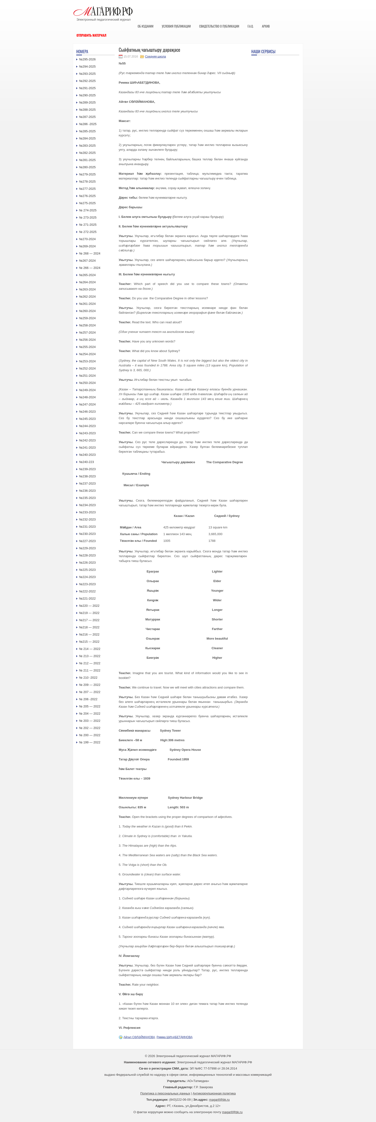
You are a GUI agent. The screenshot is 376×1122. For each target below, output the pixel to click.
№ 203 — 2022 (89, 721)
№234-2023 (87, 505)
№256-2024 (87, 339)
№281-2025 (87, 160)
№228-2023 (87, 555)
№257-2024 (87, 332)
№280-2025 (87, 167)
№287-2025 (87, 117)
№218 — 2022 (89, 627)
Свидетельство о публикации (219, 26)
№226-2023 (87, 562)
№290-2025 (87, 95)
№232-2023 (87, 519)
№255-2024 (87, 347)
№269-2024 (87, 246)
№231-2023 (87, 526)
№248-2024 (87, 397)
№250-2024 (87, 383)
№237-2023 (87, 483)
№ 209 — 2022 (89, 685)
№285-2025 (87, 131)
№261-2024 (87, 304)
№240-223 (86, 462)
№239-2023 (87, 469)
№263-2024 (87, 289)
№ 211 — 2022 (89, 670)
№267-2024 (87, 260)
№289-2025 (87, 102)
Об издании (145, 26)
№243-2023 (87, 433)
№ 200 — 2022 (89, 735)
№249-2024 (87, 390)
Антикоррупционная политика (214, 1093)
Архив (266, 26)
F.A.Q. (250, 26)
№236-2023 (87, 490)
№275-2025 (87, 203)
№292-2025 (87, 81)
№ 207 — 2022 (89, 692)
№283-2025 (87, 145)
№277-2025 (87, 189)
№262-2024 (87, 296)
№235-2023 (87, 498)
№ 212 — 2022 (89, 663)
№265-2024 (87, 275)
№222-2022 (87, 591)
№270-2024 (87, 239)
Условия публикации (176, 26)
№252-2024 (87, 368)
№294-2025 (87, 66)
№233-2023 (87, 512)
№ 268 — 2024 (89, 253)
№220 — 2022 (89, 605)
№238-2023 (87, 476)
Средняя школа (155, 56)
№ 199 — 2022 (89, 742)
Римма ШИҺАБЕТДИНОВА (175, 1037)
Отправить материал (91, 35)
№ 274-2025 (88, 210)
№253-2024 (87, 361)
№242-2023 (87, 440)
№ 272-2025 (88, 232)
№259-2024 (87, 318)
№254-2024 (87, 354)
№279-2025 (87, 174)
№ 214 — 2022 (89, 649)
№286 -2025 (88, 124)
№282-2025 (87, 153)
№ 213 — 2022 (89, 656)
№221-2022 (87, 598)
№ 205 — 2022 (89, 706)
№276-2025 (87, 196)
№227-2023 (87, 541)
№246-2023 (87, 411)
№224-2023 (87, 577)
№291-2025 (87, 88)
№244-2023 (87, 426)
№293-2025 (87, 73)
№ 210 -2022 (88, 677)
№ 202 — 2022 (89, 728)
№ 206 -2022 (88, 699)
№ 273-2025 (88, 217)
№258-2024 (87, 325)
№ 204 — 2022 (89, 713)
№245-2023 (87, 419)
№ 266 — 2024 (89, 268)
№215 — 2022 (89, 641)
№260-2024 (87, 311)
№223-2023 (87, 584)
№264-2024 (87, 282)
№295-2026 (87, 59)
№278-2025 (87, 181)
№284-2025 (87, 138)
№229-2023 (87, 548)
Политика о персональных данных (165, 1093)
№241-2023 (87, 447)
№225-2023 (87, 570)
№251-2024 (87, 375)
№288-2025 (87, 109)
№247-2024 (87, 404)
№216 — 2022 (89, 634)
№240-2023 (87, 455)
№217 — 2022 (89, 620)
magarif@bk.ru (219, 1099)
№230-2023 (87, 534)
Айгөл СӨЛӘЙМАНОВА (139, 1037)
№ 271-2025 (88, 224)
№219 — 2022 (89, 613)
